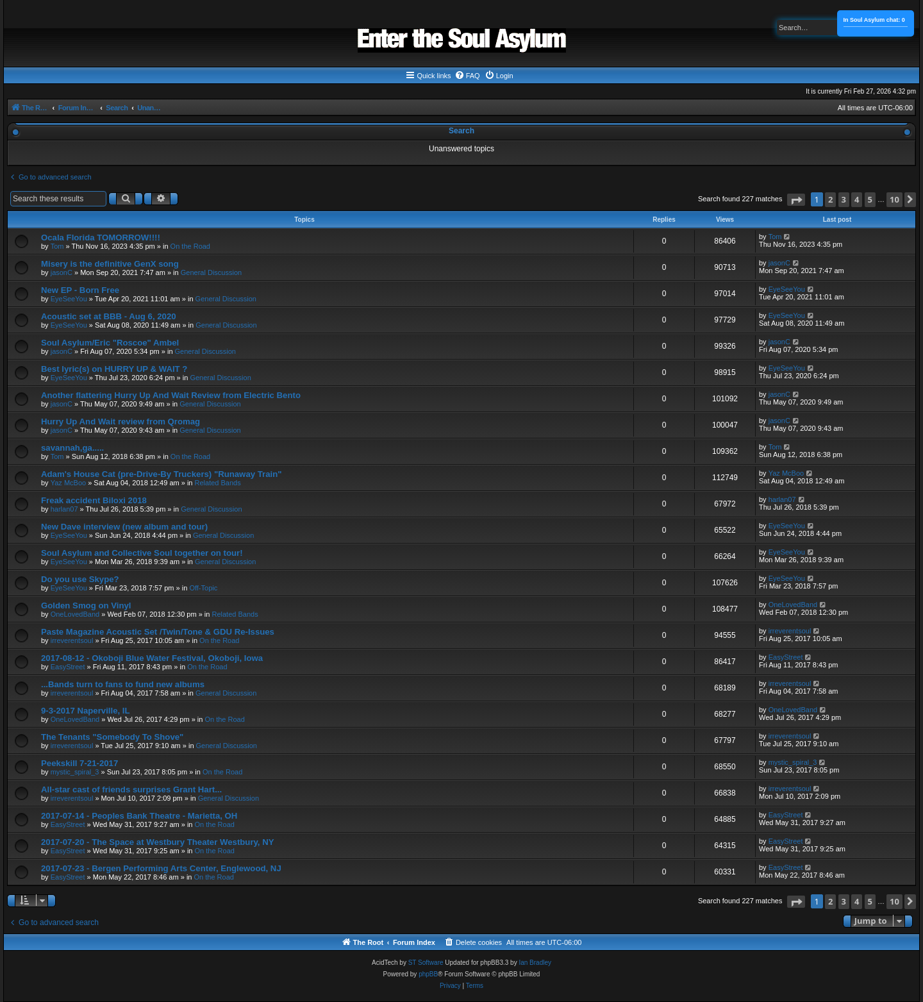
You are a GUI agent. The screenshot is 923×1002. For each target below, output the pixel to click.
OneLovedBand (75, 614)
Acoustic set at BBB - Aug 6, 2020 (108, 316)
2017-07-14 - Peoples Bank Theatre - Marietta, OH (139, 816)
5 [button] (870, 199)
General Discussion (211, 272)
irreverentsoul (72, 640)
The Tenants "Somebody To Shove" (112, 737)
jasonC (61, 272)
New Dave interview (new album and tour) (124, 526)
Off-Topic (203, 588)
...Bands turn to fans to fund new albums (122, 684)
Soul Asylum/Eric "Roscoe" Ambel (110, 342)
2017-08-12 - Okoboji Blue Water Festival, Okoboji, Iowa (152, 658)
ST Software (426, 962)
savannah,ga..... (72, 448)
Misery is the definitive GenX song (110, 264)
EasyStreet (68, 667)
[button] (796, 200)
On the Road (190, 246)
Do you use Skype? (80, 579)
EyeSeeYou (69, 299)
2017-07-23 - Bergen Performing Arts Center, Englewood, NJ (161, 868)
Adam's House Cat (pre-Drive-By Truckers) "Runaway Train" (161, 474)
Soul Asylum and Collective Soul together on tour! (142, 553)
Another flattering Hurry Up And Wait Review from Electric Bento (171, 395)
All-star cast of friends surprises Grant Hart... (131, 789)
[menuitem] (467, 75)
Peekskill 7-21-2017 (79, 763)
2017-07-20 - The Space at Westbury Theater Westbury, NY (157, 842)
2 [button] (830, 199)
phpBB (428, 974)
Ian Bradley (535, 962)
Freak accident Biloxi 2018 (94, 500)
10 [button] (894, 199)
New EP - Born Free (80, 290)
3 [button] (844, 199)
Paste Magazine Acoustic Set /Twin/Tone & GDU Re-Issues (157, 632)
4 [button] (856, 199)
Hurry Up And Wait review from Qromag (120, 421)
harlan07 (64, 509)
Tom (57, 246)
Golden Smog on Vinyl (86, 605)
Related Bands (218, 483)
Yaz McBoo (68, 483)
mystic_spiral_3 (75, 772)
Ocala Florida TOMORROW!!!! (100, 237)
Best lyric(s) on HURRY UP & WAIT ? (114, 369)
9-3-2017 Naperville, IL (85, 710)
